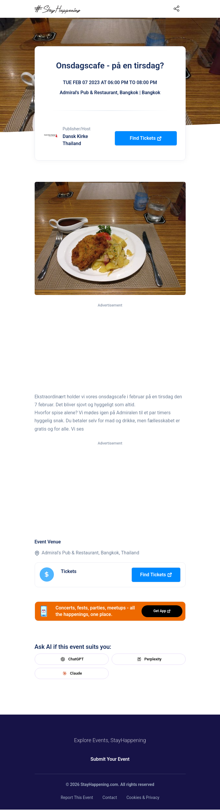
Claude (71, 673)
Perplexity (149, 659)
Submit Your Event (110, 759)
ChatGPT (71, 659)
